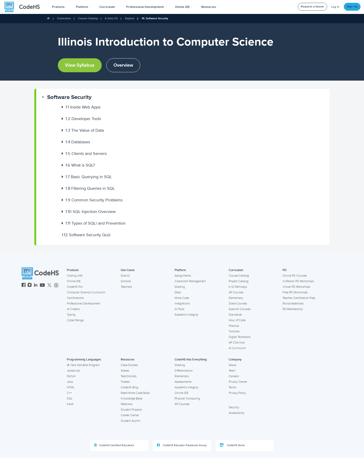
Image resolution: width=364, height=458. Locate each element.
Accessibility (236, 413)
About (232, 365)
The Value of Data (84, 130)
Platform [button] (83, 7)
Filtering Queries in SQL (90, 188)
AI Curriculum (237, 348)
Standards (235, 315)
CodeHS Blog (129, 387)
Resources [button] (210, 7)
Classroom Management (190, 281)
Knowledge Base (131, 398)
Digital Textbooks (240, 337)
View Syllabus (79, 65)
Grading (180, 287)
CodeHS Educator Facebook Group (182, 445)
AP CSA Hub (237, 342)
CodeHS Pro (75, 287)
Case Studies (129, 365)
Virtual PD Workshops (296, 287)
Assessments (183, 382)
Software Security (69, 97)
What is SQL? (80, 165)
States (125, 371)
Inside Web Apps (83, 107)
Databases (77, 141)
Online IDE (74, 281)
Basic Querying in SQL (88, 176)
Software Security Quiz (86, 234)
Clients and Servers (86, 153)
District (125, 276)
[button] (60, 7)
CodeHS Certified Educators (114, 445)
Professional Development (83, 303)
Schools (126, 281)
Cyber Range (75, 320)
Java (70, 382)
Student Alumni (130, 421)
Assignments (183, 276)
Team (232, 371)
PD (284, 270)
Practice (234, 326)
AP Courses (236, 292)
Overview (123, 65)
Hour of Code (237, 320)
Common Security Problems (94, 200)
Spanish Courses (239, 309)
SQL (70, 398)
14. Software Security (155, 18)
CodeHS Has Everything (191, 359)
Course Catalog (88, 18)
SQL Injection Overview (90, 211)
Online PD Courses (295, 276)
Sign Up (352, 6)
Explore (129, 18)
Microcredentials (293, 303)
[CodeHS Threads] (56, 285)
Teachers (126, 287)
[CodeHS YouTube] (42, 285)
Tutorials (234, 331)
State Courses (238, 303)
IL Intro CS (111, 18)
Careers (234, 376)
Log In (335, 7)
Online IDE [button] (184, 7)
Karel (70, 404)
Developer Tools (83, 118)
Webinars (127, 404)
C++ (69, 393)
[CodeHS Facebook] (24, 285)
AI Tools (179, 309)
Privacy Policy (237, 393)
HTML (71, 387)
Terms (232, 387)
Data (178, 292)
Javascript (73, 371)
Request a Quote (312, 6)
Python (71, 376)
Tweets (125, 382)
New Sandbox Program (83, 365)
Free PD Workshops (295, 292)
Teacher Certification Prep (299, 298)
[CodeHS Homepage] (24, 7)
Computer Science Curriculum (86, 292)
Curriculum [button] (108, 7)
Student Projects (131, 410)
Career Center (130, 415)
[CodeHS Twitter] (49, 285)
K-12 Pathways (238, 287)
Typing (71, 315)
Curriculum (64, 18)
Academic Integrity (186, 315)
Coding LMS (75, 276)
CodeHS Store (232, 445)
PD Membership (293, 309)
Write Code (182, 298)
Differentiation (184, 371)
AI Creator (73, 309)
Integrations (182, 303)
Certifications (75, 298)
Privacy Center (238, 382)
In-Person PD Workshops (298, 281)
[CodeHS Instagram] (30, 285)
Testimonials (128, 376)
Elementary (236, 298)
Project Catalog (238, 281)
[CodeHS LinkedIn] (36, 285)
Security (234, 407)
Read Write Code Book (135, 393)
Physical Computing (187, 398)
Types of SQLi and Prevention (95, 223)
